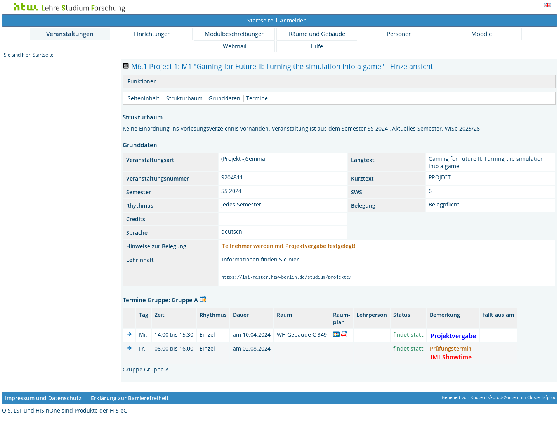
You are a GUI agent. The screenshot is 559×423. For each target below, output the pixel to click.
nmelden (293, 20)
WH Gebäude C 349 (302, 335)
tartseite (260, 20)
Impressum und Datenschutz (43, 399)
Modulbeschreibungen (235, 34)
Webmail (235, 46)
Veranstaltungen (70, 34)
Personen (399, 34)
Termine (257, 98)
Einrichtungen (152, 34)
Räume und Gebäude (317, 34)
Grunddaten (224, 98)
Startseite (43, 55)
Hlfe (317, 46)
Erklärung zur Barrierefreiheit (130, 399)
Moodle (481, 34)
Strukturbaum (184, 98)
